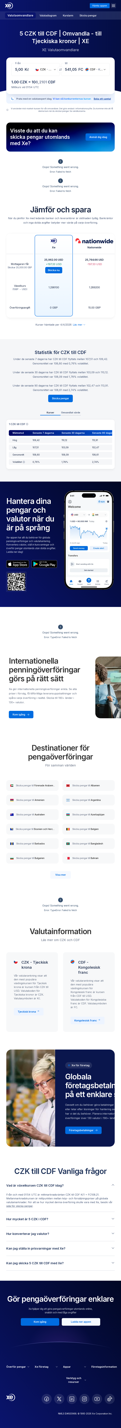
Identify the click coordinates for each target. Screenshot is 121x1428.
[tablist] (60, 413)
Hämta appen (99, 5)
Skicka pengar (88, 15)
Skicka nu (54, 270)
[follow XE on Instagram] (84, 1399)
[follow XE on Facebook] (47, 1399)
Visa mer (60, 874)
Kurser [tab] (50, 412)
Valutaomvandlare (20, 15)
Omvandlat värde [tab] (70, 412)
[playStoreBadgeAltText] (44, 564)
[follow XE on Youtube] (97, 1399)
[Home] (9, 6)
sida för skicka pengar (19, 1206)
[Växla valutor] (60, 69)
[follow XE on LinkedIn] (72, 1399)
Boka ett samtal (102, 98)
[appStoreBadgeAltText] (17, 564)
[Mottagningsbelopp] (20, 69)
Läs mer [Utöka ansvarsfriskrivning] (79, 324)
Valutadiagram (48, 15)
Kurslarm (68, 15)
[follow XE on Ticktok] (110, 1399)
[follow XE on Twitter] (59, 1399)
